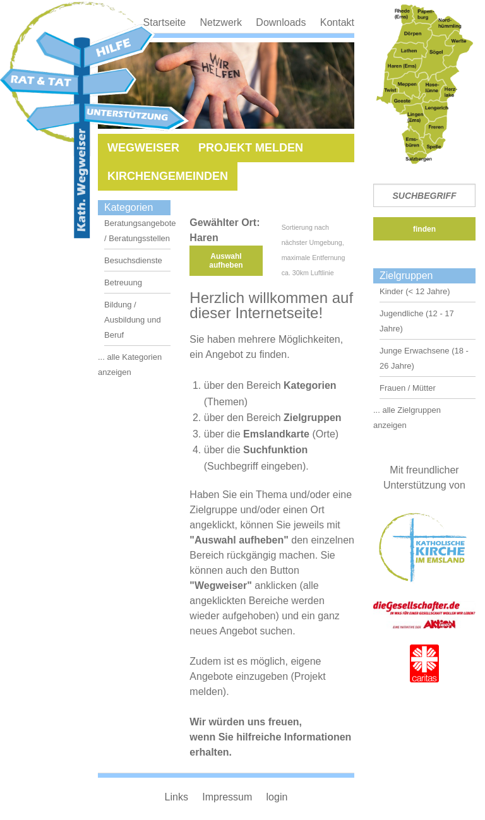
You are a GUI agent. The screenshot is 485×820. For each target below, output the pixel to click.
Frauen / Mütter (408, 388)
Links (176, 797)
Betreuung (123, 282)
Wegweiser (143, 147)
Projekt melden (250, 147)
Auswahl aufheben (225, 261)
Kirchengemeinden (167, 176)
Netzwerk (221, 22)
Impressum (227, 797)
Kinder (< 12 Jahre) (415, 291)
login (277, 797)
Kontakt (337, 22)
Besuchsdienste (133, 260)
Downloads (281, 22)
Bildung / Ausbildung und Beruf (132, 320)
